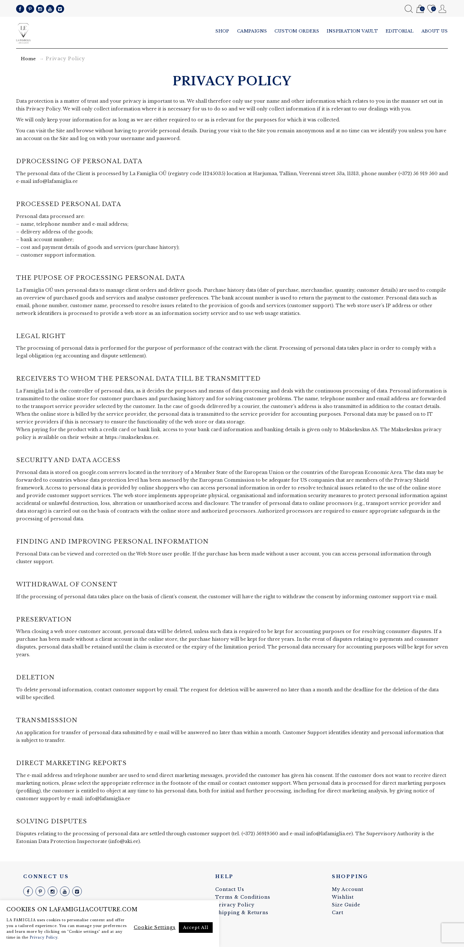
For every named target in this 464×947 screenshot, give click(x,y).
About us (434, 31)
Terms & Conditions (242, 897)
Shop (222, 31)
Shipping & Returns (241, 912)
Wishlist (431, 9)
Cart (420, 9)
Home (28, 59)
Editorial (400, 31)
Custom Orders (297, 31)
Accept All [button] (195, 927)
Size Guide (346, 905)
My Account (443, 9)
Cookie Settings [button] (155, 927)
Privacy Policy (235, 905)
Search (409, 9)
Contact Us (229, 889)
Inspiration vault (352, 31)
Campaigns (252, 31)
